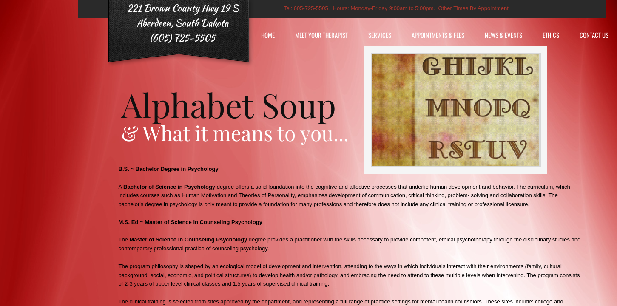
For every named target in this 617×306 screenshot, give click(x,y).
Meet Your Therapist (321, 35)
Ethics (551, 35)
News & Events (503, 35)
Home (268, 35)
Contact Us (594, 35)
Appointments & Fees (438, 35)
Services (379, 35)
